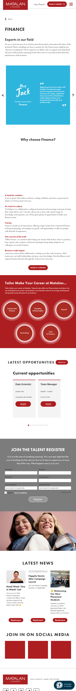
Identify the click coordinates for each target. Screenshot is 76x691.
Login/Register (39, 4)
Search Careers (38, 267)
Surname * (55, 472)
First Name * (21, 472)
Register (38, 499)
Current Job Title (55, 487)
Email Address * (55, 479)
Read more (16, 620)
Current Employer (21, 487)
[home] (16, 6)
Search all (61, 362)
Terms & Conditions (20, 493)
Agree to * (16, 492)
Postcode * (21, 479)
